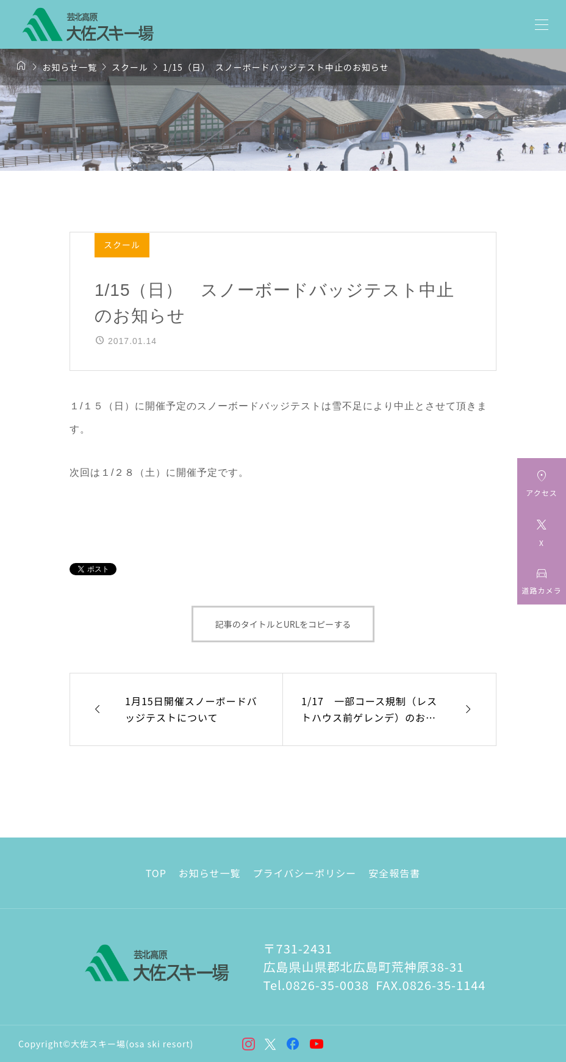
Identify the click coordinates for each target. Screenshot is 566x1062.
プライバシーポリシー (305, 873)
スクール (122, 245)
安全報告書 (394, 873)
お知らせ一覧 (210, 873)
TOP (156, 873)
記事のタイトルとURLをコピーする (283, 624)
